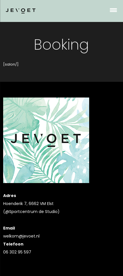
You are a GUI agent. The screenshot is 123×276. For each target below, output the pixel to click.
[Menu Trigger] (113, 10)
